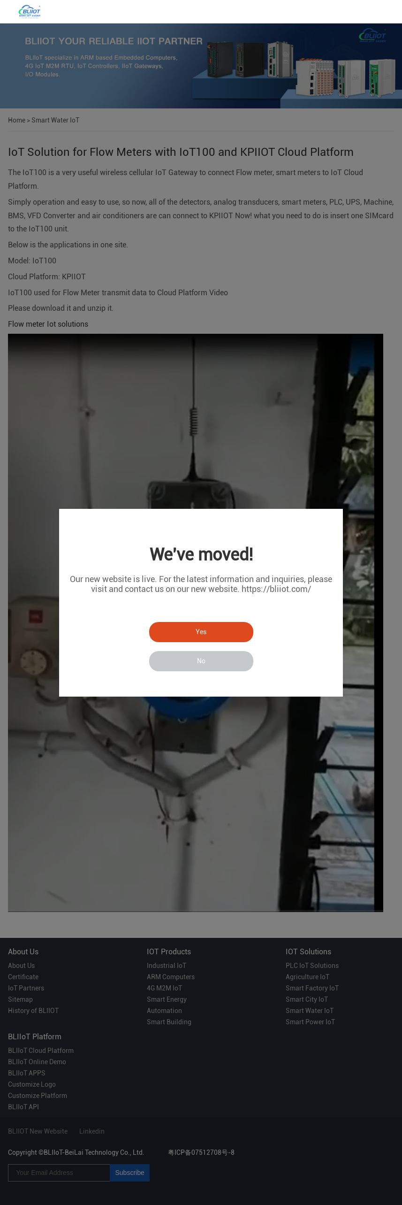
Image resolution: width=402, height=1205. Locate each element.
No (201, 661)
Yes (201, 632)
